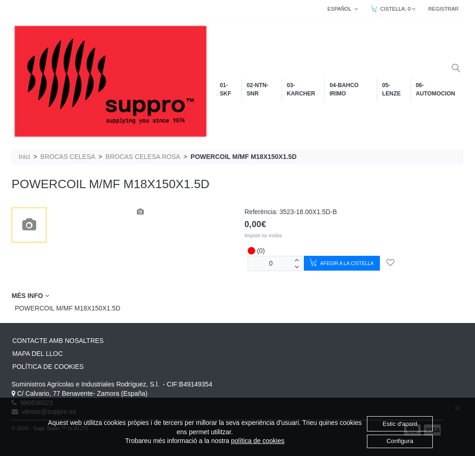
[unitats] (271, 263)
